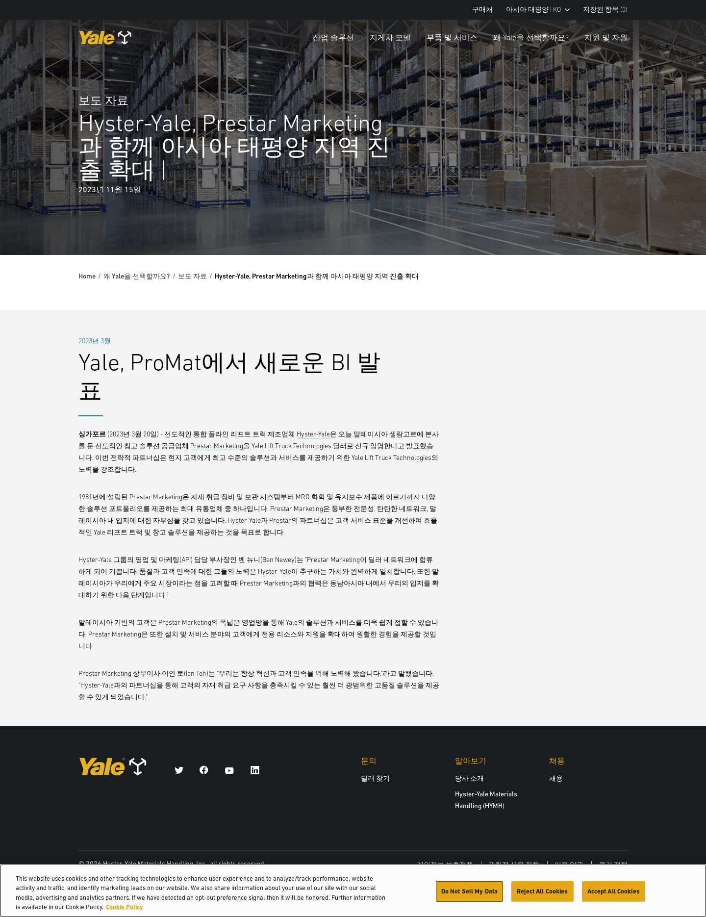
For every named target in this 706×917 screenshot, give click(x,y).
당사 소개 (469, 778)
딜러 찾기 (375, 778)
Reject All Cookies (542, 895)
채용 (556, 778)
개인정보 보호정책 (445, 864)
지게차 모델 (390, 37)
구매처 (482, 9)
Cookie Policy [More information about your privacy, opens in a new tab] (124, 911)
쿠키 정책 (613, 864)
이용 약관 (569, 864)
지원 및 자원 (606, 37)
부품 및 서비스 (452, 37)
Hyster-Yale (313, 434)
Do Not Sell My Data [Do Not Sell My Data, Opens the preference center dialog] (469, 895)
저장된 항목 (605, 9)
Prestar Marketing (216, 446)
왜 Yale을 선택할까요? (531, 37)
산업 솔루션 (333, 37)
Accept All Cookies (613, 895)
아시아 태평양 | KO (538, 9)
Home (87, 276)
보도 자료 (192, 276)
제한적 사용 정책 (513, 864)
